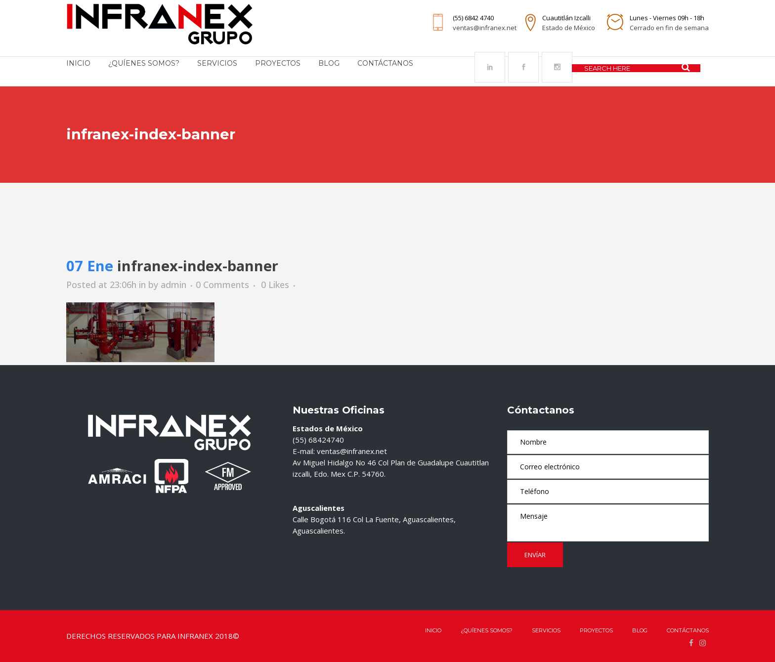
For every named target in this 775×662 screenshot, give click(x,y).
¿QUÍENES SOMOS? (487, 630)
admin (173, 284)
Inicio (433, 630)
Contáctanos (688, 630)
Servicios (546, 630)
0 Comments (222, 284)
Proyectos (596, 630)
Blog (639, 630)
